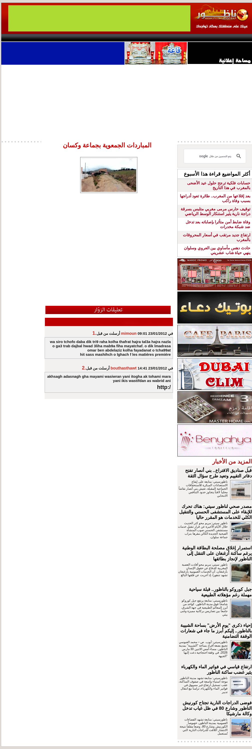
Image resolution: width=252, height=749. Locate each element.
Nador (220, 37)
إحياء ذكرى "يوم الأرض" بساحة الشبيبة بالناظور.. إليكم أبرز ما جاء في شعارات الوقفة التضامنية (216, 631)
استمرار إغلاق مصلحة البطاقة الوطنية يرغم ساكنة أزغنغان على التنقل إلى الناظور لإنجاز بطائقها (217, 553)
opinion (51, 37)
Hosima (177, 37)
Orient (155, 37)
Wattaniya (136, 37)
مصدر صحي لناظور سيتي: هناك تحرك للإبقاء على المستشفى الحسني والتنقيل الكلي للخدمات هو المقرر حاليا (215, 512)
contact (16, 37)
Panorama (70, 37)
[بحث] (215, 156)
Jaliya (117, 37)
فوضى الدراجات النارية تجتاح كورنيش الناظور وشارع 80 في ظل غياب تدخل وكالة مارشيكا (217, 708)
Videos (96, 37)
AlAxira (35, 37)
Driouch (200, 37)
